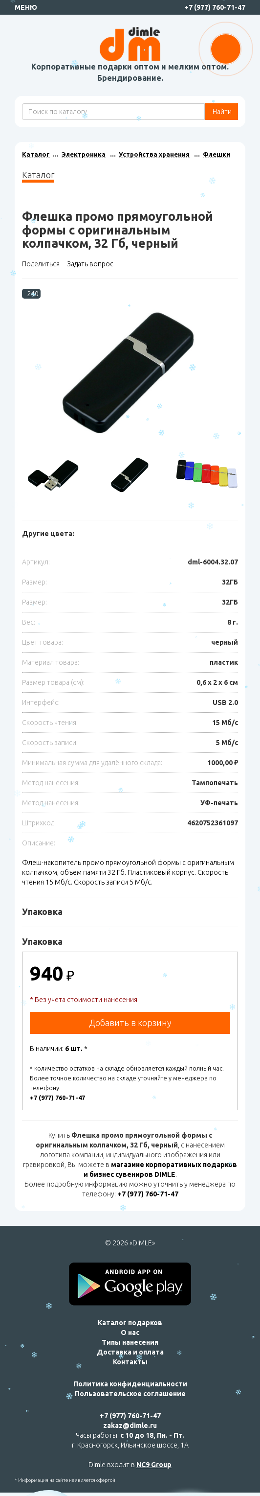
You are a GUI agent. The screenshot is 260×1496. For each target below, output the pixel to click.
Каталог (36, 154)
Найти (221, 112)
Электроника (84, 154)
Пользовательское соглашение (130, 1394)
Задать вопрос (90, 264)
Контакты (130, 1362)
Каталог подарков (130, 1323)
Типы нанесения (130, 1342)
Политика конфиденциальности (130, 1384)
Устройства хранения (154, 154)
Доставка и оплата (130, 1352)
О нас (130, 1332)
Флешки (216, 154)
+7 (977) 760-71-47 (214, 7)
